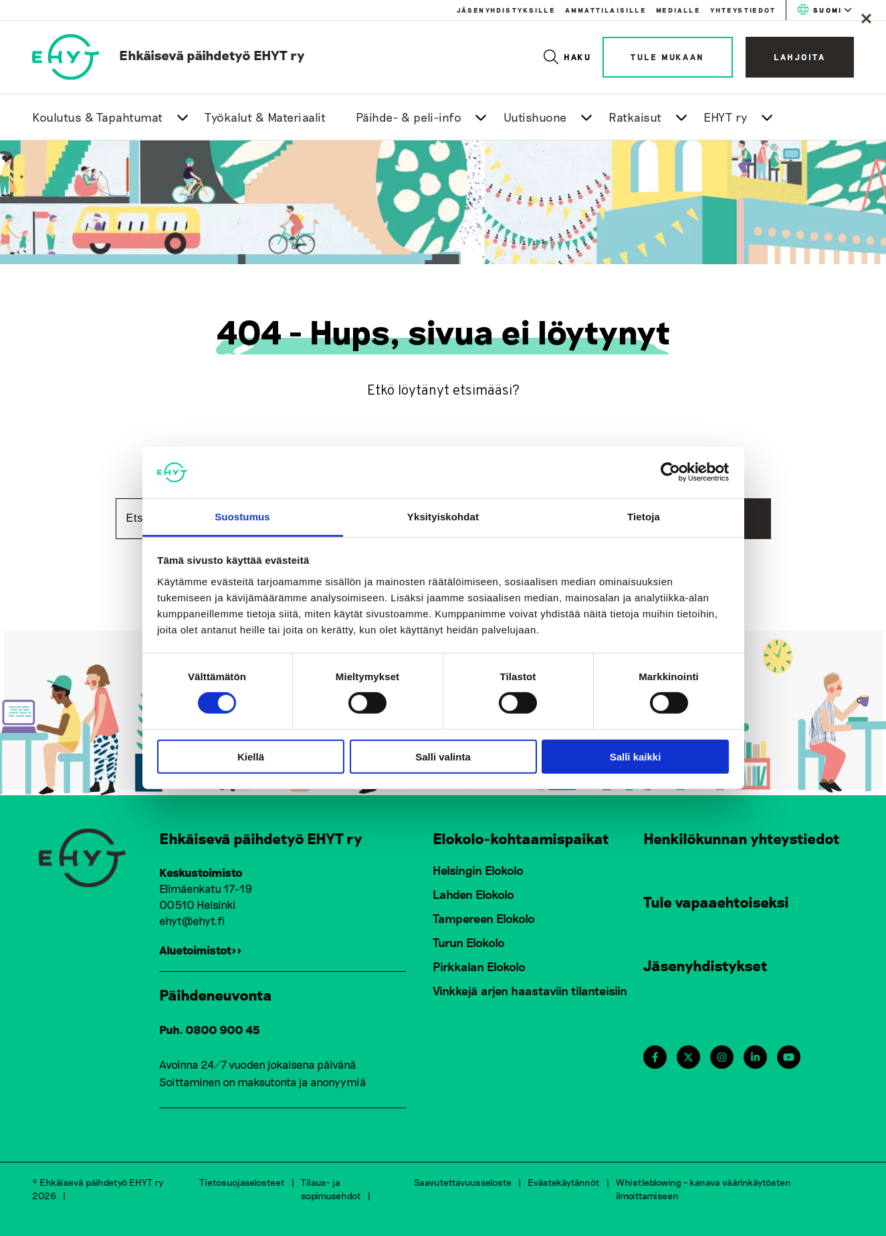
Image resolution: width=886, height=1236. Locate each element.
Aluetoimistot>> (200, 949)
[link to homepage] (168, 55)
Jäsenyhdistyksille (506, 10)
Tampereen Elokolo (484, 918)
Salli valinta (443, 756)
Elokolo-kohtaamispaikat (521, 838)
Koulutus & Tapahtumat (97, 117)
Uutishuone (535, 117)
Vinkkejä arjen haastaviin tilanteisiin (530, 990)
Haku (568, 56)
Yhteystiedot (743, 10)
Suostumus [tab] (242, 516)
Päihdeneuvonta (215, 994)
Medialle (678, 10)
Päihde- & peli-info (409, 117)
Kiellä (250, 756)
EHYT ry (725, 117)
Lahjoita (800, 57)
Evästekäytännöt (564, 1182)
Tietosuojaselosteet (242, 1182)
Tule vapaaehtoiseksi (716, 901)
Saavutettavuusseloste (463, 1182)
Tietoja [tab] (643, 516)
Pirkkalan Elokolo (479, 966)
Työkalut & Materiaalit (265, 117)
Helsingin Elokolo (478, 870)
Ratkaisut (635, 117)
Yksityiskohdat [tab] (443, 516)
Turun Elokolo (469, 942)
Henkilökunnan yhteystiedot (741, 838)
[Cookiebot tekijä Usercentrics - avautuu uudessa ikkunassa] (670, 472)
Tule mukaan (668, 57)
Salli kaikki (635, 756)
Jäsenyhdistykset (705, 965)
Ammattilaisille (605, 10)
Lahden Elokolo (473, 894)
